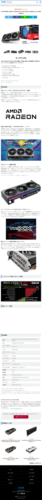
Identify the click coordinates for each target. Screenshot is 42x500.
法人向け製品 (31, 472)
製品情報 (2, 5)
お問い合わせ (31, 483)
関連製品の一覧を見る (35, 463)
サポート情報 (31, 476)
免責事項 (16, 496)
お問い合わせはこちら (21, 416)
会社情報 (10, 483)
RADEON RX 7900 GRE (21, 5)
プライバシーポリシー (23, 496)
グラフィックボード (13, 5)
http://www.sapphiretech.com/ (16, 408)
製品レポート (10, 479)
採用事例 (31, 479)
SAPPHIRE (7, 5)
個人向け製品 (10, 472)
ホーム (10, 469)
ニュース (10, 476)
